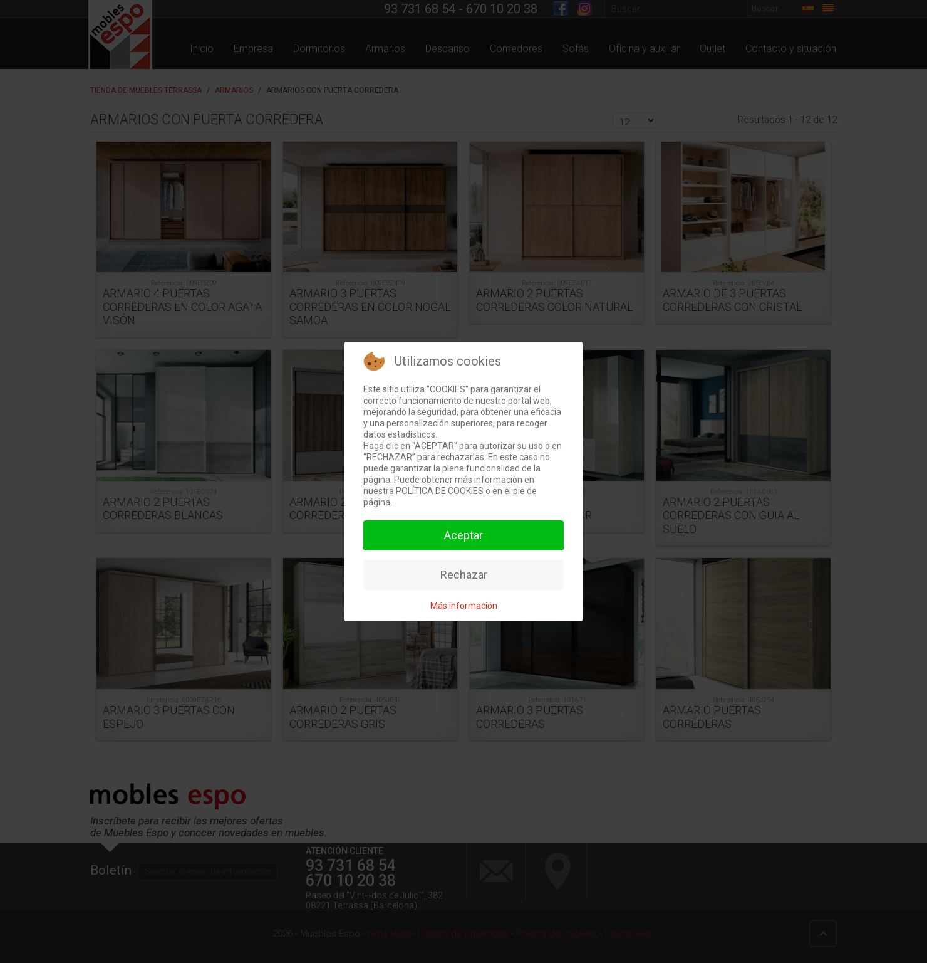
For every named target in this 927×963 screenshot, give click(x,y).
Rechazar (463, 574)
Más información (463, 606)
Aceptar (463, 535)
